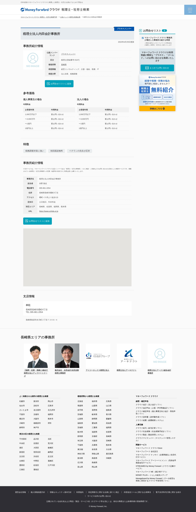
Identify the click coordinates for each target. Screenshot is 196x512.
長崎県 (64, 65)
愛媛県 (108, 419)
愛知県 (94, 423)
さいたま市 (23, 410)
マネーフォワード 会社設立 (147, 451)
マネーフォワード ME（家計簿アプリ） (152, 472)
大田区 (36, 448)
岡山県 (94, 467)
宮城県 (80, 414)
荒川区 (50, 443)
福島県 (80, 423)
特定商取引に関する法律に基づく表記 (103, 492)
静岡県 (94, 419)
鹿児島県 (109, 454)
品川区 (36, 439)
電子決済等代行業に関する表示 (168, 492)
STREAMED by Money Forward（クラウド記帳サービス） (156, 467)
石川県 (80, 462)
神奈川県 (81, 454)
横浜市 (22, 419)
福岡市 (50, 414)
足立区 (50, 456)
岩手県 (80, 410)
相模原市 (37, 423)
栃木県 (80, 432)
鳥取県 (94, 458)
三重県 (94, 427)
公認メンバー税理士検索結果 (70, 17)
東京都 (80, 449)
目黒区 (36, 443)
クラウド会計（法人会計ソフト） (149, 405)
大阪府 (94, 441)
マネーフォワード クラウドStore (149, 448)
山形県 (80, 419)
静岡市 (22, 427)
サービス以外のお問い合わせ (99, 496)
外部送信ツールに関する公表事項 (137, 492)
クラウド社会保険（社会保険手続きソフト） (154, 431)
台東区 (22, 461)
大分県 (108, 449)
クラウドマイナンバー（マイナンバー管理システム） (155, 439)
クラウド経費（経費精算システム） (150, 420)
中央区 (22, 443)
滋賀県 (94, 432)
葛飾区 (50, 461)
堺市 (49, 423)
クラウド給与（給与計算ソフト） (149, 428)
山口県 (108, 406)
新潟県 (80, 458)
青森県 (80, 406)
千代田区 (23, 439)
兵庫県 (94, 445)
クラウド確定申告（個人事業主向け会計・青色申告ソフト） (155, 412)
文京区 (22, 456)
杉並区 (36, 465)
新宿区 (22, 452)
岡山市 (50, 401)
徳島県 (108, 410)
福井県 (94, 401)
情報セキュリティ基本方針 (61, 492)
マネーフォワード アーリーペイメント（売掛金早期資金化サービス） (156, 461)
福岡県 (108, 427)
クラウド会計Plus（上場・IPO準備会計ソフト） (155, 408)
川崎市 (22, 423)
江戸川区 (51, 465)
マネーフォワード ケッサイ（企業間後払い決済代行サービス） (156, 456)
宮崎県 (108, 441)
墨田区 (22, 465)
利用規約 (80, 492)
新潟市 (36, 401)
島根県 (94, 462)
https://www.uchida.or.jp (48, 211)
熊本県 (108, 445)
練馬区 (50, 452)
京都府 (94, 436)
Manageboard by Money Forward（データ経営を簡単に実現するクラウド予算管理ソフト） (155, 479)
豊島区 (36, 470)
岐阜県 (94, 414)
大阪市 (36, 419)
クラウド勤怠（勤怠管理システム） (150, 435)
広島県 (108, 401)
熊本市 (50, 419)
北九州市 (51, 410)
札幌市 (22, 401)
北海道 (80, 401)
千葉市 (22, 414)
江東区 (22, 470)
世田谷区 (37, 452)
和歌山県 (95, 454)
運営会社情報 (20, 492)
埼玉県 (80, 441)
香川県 (108, 414)
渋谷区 (36, 456)
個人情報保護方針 (38, 492)
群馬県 (80, 436)
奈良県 (94, 449)
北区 (49, 439)
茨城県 (80, 427)
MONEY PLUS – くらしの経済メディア (152, 475)
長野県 (94, 410)
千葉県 (80, 445)
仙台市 (22, 406)
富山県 (80, 467)
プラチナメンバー (68, 54)
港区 (21, 448)
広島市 (50, 406)
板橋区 (50, 448)
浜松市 (36, 406)
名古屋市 (37, 410)
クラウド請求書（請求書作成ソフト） (151, 417)
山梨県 (94, 406)
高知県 (108, 423)
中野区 (36, 461)
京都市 (36, 414)
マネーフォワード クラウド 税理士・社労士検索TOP (39, 17)
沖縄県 (108, 458)
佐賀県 (108, 432)
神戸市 (36, 427)
